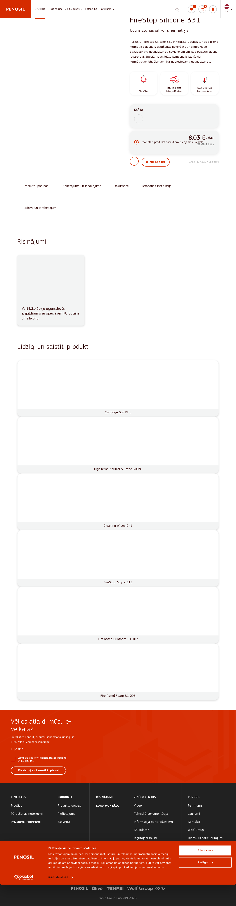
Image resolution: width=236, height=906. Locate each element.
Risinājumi (56, 9)
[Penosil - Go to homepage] (15, 9)
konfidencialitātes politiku (50, 758)
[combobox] (174, 9)
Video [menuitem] (138, 806)
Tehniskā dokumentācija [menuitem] (151, 814)
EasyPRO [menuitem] (64, 822)
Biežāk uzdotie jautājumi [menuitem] (205, 838)
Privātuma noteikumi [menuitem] (26, 822)
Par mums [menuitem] (195, 806)
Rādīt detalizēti (58, 898)
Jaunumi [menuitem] (194, 814)
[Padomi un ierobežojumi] (40, 209)
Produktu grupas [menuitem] (69, 806)
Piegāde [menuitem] (16, 806)
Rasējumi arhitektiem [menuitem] (149, 846)
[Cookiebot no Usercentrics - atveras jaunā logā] (24, 899)
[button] (228, 9)
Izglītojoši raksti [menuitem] (145, 838)
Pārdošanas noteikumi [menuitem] (27, 814)
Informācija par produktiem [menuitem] (153, 822)
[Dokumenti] (121, 187)
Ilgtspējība (91, 9)
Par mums (105, 9)
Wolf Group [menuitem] (196, 830)
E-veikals (40, 9)
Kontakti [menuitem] (194, 822)
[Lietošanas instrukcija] (157, 187)
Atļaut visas (205, 871)
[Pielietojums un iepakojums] (82, 187)
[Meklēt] (177, 9)
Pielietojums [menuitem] (67, 814)
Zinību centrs (72, 9)
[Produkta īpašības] (36, 187)
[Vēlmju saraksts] (191, 9)
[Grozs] (202, 9)
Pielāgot (205, 883)
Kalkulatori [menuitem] (142, 830)
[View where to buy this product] (156, 162)
